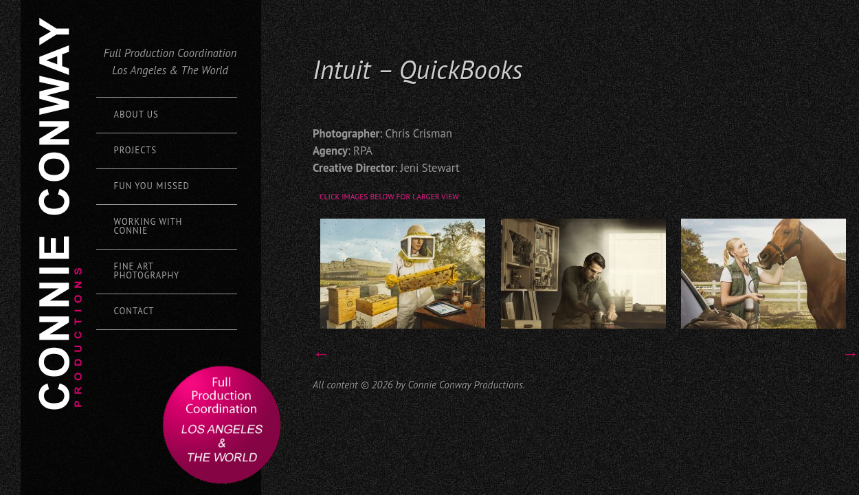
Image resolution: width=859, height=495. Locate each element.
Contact (134, 311)
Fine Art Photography (147, 271)
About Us (136, 114)
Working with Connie (148, 226)
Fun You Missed (152, 186)
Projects (135, 150)
